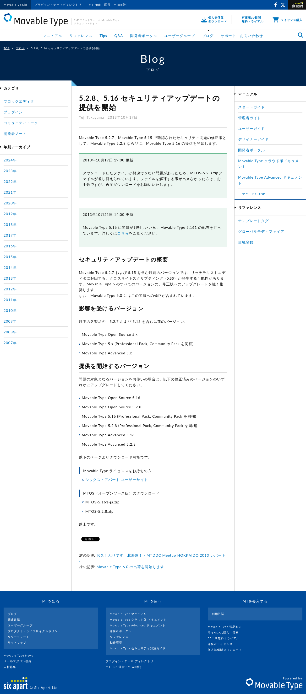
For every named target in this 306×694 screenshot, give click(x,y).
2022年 (10, 181)
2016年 (10, 246)
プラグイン (13, 112)
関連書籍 (14, 619)
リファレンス (80, 35)
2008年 (10, 332)
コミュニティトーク (21, 123)
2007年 (10, 343)
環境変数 (245, 242)
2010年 (10, 310)
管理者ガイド (249, 118)
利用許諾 (218, 614)
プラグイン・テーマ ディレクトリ (131, 661)
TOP (7, 48)
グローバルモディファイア (261, 231)
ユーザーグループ (179, 35)
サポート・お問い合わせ (242, 35)
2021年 (10, 192)
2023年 (10, 171)
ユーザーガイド (251, 128)
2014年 (10, 267)
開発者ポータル (143, 35)
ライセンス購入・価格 (225, 632)
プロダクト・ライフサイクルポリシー (34, 631)
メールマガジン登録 (20, 661)
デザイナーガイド (253, 139)
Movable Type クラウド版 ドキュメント (138, 619)
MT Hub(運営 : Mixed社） (126, 667)
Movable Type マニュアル (128, 614)
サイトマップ (17, 642)
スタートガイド (251, 107)
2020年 (10, 203)
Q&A (118, 35)
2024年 (10, 160)
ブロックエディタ (19, 101)
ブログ (207, 35)
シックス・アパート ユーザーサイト (116, 479)
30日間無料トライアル (226, 638)
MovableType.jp (15, 4)
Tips (103, 35)
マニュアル (52, 35)
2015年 (10, 257)
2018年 (10, 224)
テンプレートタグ (253, 221)
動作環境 (116, 642)
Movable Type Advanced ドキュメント (137, 625)
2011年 (10, 300)
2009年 (10, 321)
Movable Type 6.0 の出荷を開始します (130, 567)
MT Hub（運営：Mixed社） (109, 4)
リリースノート (18, 637)
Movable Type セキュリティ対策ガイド (138, 648)
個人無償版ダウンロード (227, 649)
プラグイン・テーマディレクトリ (58, 4)
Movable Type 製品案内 (227, 627)
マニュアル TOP (253, 194)
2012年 (10, 289)
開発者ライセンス (222, 644)
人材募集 (12, 667)
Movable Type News (20, 655)
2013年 (10, 278)
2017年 (10, 235)
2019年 (10, 214)
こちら (123, 233)
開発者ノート (15, 133)
